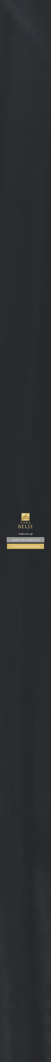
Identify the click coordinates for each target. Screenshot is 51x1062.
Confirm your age (25, 534)
